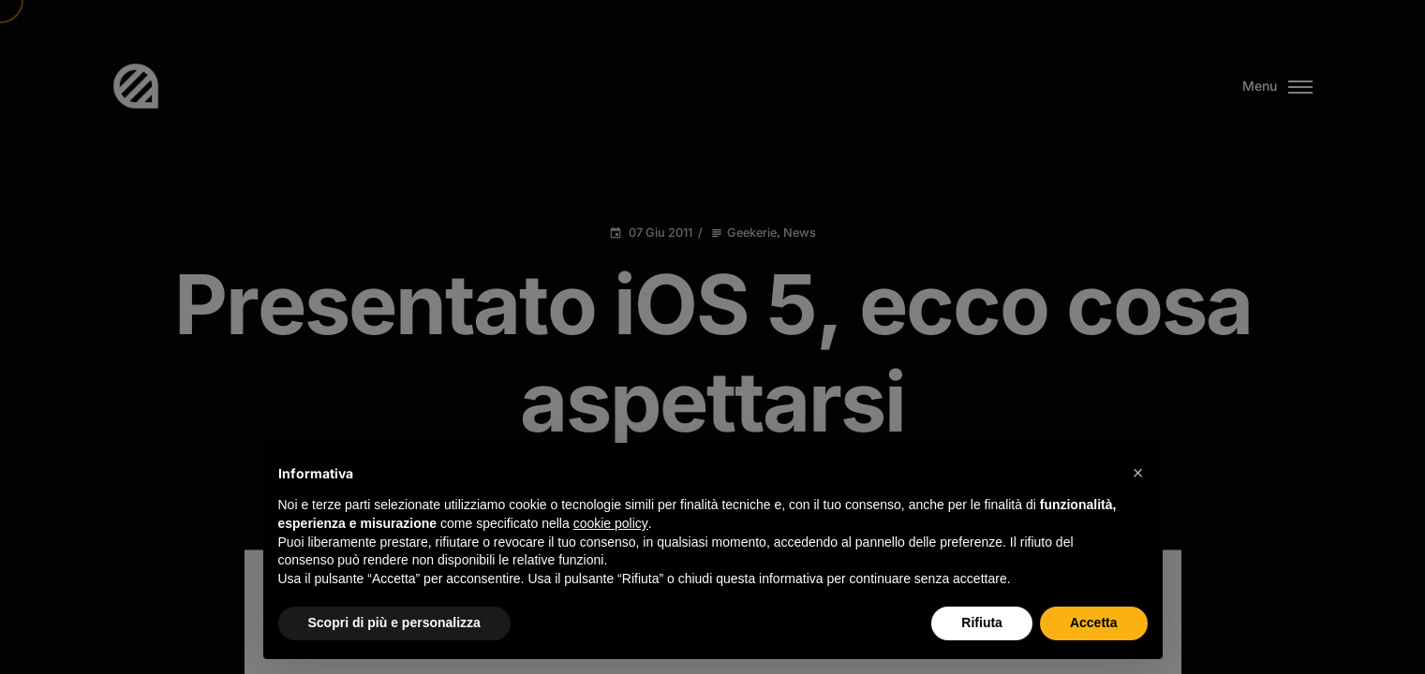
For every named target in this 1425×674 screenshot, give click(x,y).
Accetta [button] (1094, 622)
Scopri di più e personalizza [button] (394, 622)
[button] (1138, 473)
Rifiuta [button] (981, 622)
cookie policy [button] (610, 523)
